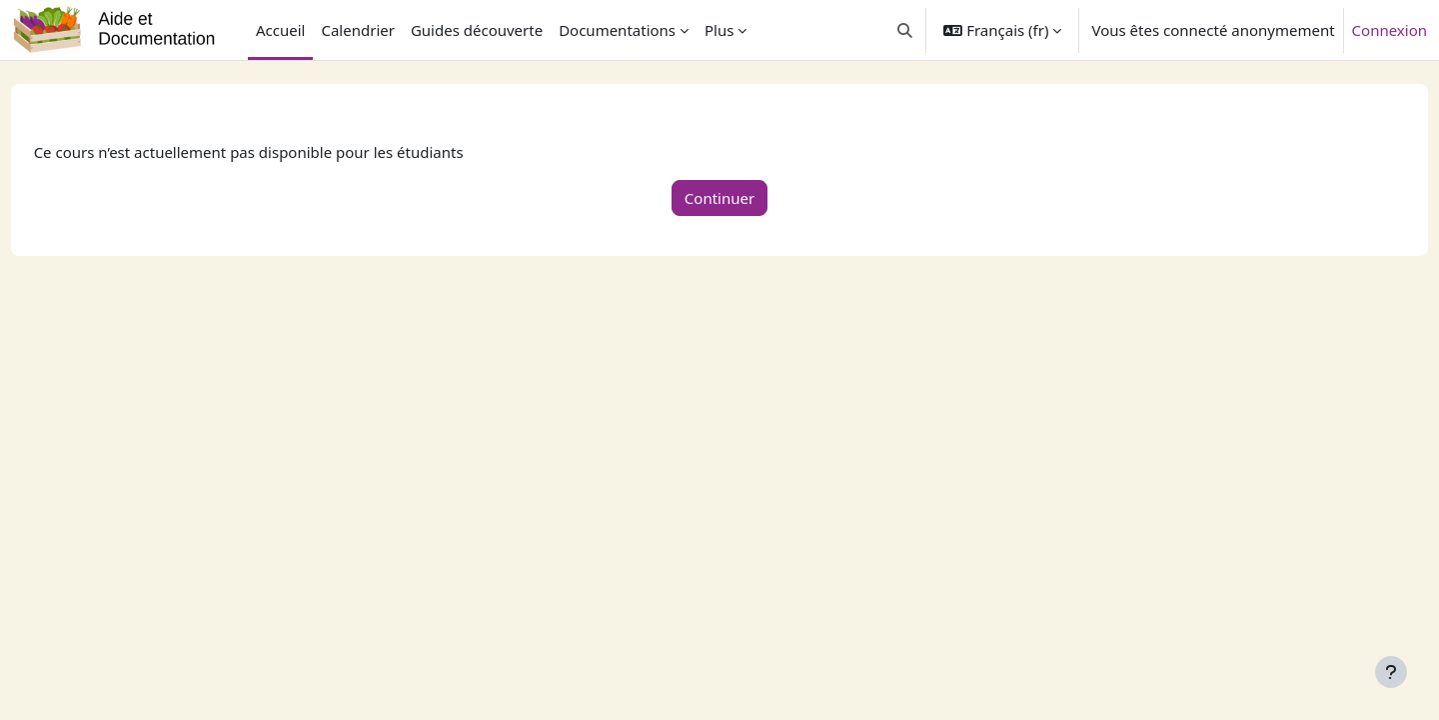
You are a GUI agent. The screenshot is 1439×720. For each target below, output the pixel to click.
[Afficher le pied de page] (1391, 672)
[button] (904, 30)
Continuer (719, 198)
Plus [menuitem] (719, 30)
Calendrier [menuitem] (357, 30)
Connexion (1389, 30)
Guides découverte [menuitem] (477, 30)
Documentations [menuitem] (617, 30)
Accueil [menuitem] (280, 30)
